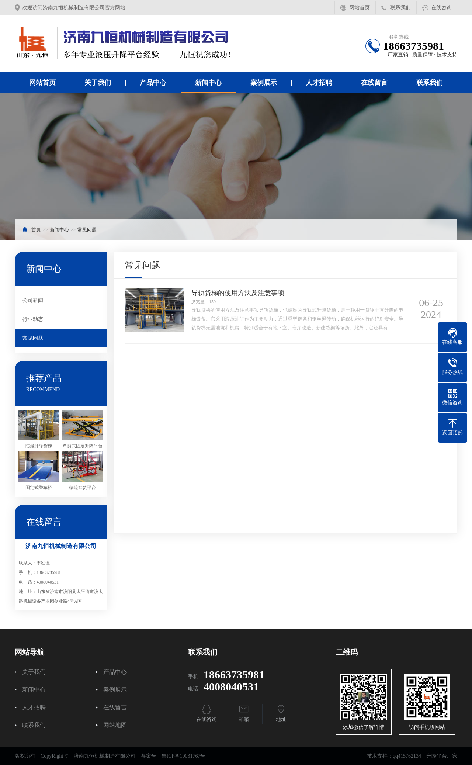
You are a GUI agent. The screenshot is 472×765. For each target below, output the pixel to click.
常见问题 (87, 229)
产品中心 (153, 82)
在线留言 (374, 82)
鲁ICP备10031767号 (184, 756)
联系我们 (400, 7)
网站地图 (115, 725)
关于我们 (97, 82)
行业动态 (32, 319)
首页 (36, 229)
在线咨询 (441, 7)
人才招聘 (319, 82)
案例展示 (263, 82)
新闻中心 (208, 82)
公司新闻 (32, 300)
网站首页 (359, 7)
